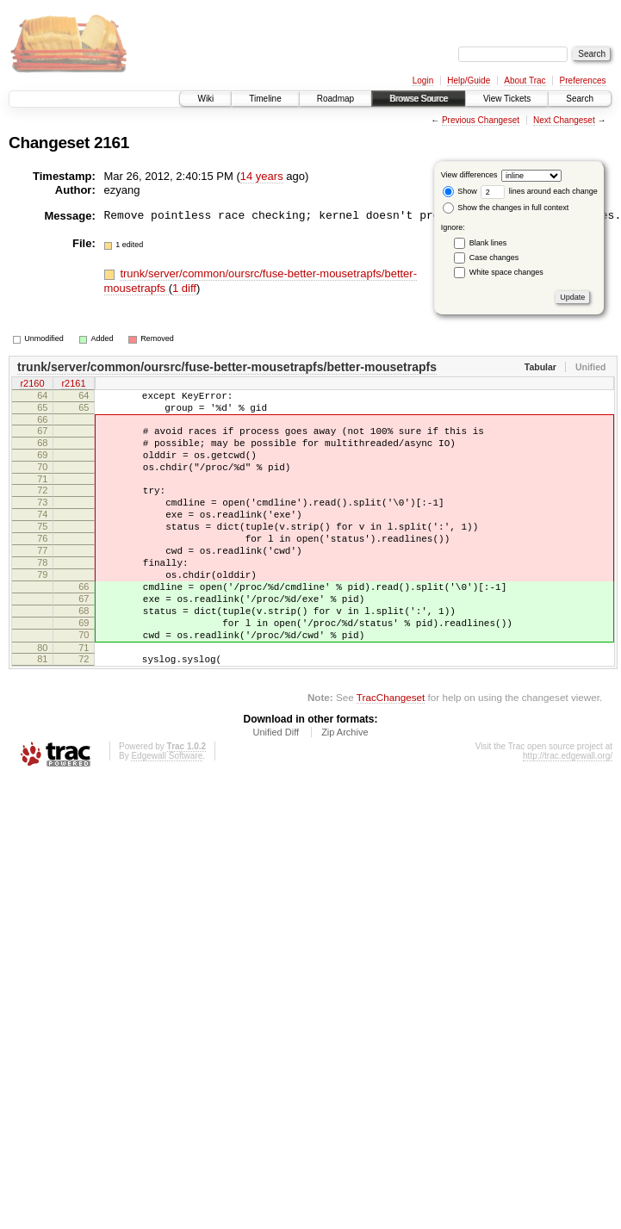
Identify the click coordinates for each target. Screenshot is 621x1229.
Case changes (494, 257)
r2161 (73, 385)
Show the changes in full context (506, 207)
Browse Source (418, 98)
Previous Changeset (480, 120)
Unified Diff (275, 786)
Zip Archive (344, 786)
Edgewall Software (166, 810)
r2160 (32, 385)
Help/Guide (468, 80)
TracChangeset (391, 751)
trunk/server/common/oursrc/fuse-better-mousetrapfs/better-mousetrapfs (227, 367)
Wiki (205, 98)
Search (579, 98)
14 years (261, 176)
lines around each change (539, 191)
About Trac (524, 80)
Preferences (583, 80)
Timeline (265, 98)
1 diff (184, 288)
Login (423, 80)
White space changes (506, 272)
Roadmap (335, 98)
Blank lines (488, 243)
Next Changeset (564, 120)
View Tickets (507, 98)
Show (460, 191)
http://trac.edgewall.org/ (567, 810)
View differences (469, 175)
